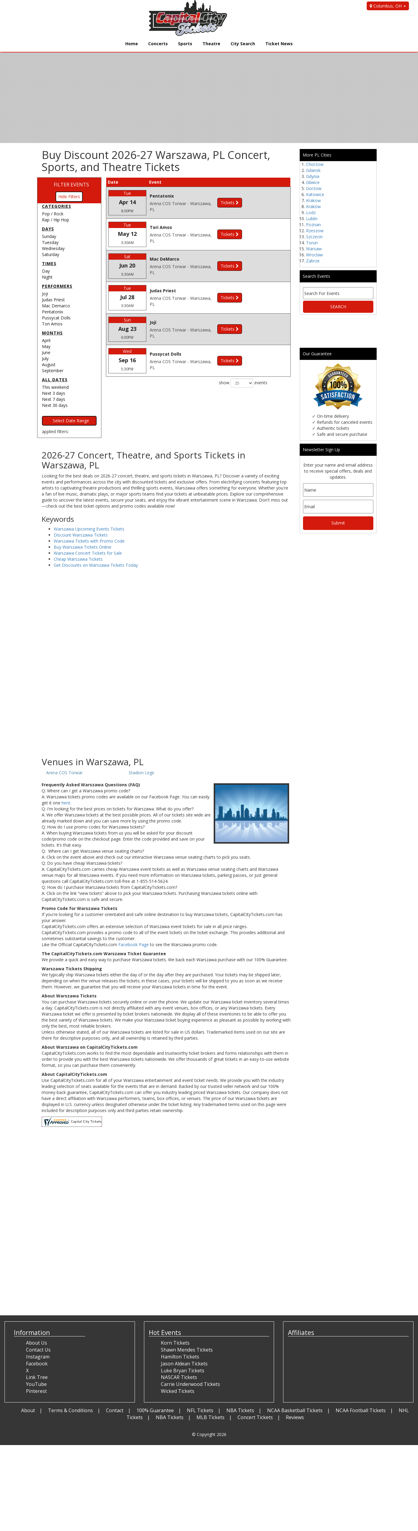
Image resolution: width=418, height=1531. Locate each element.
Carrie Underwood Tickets (190, 1384)
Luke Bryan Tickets (182, 1370)
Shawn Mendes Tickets (187, 1349)
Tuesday (50, 242)
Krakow (313, 200)
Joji (45, 293)
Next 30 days (55, 405)
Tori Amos (52, 324)
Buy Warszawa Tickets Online (82, 547)
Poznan (313, 224)
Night (47, 277)
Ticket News (279, 43)
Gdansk (313, 170)
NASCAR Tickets (179, 1377)
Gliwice (313, 182)
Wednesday (53, 248)
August (49, 364)
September (52, 370)
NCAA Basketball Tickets (295, 1410)
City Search (243, 43)
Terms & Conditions (70, 1410)
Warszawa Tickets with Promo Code (89, 541)
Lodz (311, 212)
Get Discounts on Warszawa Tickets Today (96, 565)
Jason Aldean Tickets (184, 1363)
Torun (312, 243)
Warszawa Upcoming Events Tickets (89, 529)
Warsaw (314, 249)
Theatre (211, 43)
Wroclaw (314, 255)
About (28, 1410)
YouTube (36, 1384)
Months (52, 333)
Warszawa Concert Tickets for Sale (88, 553)
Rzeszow (315, 230)
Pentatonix (52, 312)
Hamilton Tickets (180, 1356)
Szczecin (314, 236)
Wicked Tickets (177, 1391)
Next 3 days (53, 393)
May (46, 346)
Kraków (313, 206)
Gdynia (312, 176)
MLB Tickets (210, 1417)
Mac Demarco (56, 306)
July (45, 358)
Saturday (50, 254)
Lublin (311, 218)
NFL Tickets (200, 1410)
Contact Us (38, 1349)
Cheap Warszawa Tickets (78, 559)
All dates (55, 379)
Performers (57, 286)
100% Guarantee (155, 1410)
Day (46, 271)
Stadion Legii (141, 772)
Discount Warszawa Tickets (81, 535)
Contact (114, 1410)
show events (243, 383)
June (46, 352)
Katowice (315, 194)
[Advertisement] (166, 708)
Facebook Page (133, 944)
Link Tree (37, 1377)
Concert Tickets (255, 1417)
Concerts (158, 43)
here (66, 803)
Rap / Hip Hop (55, 220)
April (46, 340)
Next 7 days (53, 399)
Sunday (49, 236)
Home (131, 43)
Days (48, 229)
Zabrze (313, 261)
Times (49, 263)
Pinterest (36, 1391)
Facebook (37, 1363)
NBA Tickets (240, 1410)
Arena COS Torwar (64, 772)
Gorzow (313, 188)
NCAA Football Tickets (361, 1410)
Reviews (295, 1417)
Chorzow (315, 164)
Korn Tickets (175, 1342)
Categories (56, 206)
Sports (185, 43)
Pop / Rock (52, 214)
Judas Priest (53, 300)
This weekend (55, 387)
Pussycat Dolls (56, 318)
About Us (36, 1342)
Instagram (37, 1356)
